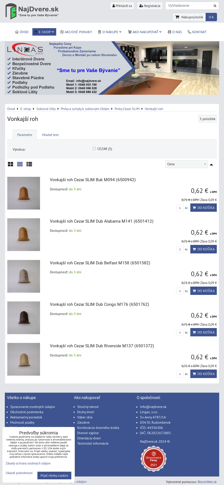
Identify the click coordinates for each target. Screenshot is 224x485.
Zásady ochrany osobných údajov (28, 463)
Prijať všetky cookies (54, 475)
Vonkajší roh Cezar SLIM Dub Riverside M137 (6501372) (102, 345)
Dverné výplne (88, 433)
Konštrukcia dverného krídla (98, 427)
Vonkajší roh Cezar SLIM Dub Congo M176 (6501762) (99, 304)
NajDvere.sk (149, 441)
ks (181, 208)
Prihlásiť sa (122, 5)
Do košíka (203, 207)
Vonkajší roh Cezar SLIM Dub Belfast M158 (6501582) (100, 262)
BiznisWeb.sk (207, 482)
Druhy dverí (85, 412)
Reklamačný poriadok (26, 417)
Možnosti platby (22, 422)
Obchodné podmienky (26, 412)
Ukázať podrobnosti (19, 473)
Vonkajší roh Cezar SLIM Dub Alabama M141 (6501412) (102, 221)
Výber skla (85, 417)
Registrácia (149, 5)
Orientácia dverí (89, 438)
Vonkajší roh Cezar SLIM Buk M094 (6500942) (93, 179)
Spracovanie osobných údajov (32, 406)
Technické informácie (92, 443)
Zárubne (83, 422)
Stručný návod (87, 406)
